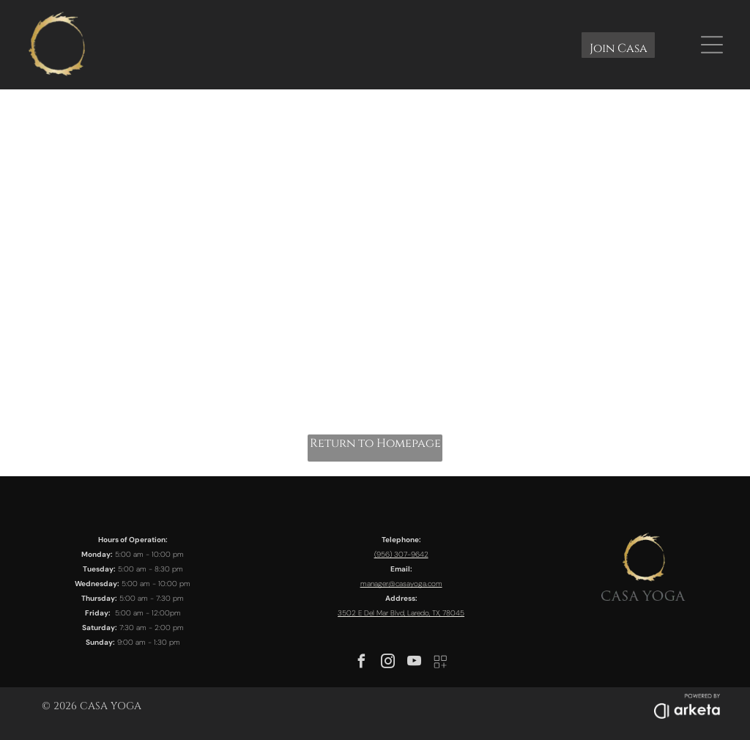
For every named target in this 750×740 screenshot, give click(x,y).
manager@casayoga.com (401, 583)
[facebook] (362, 663)
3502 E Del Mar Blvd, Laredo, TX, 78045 (401, 613)
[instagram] (388, 663)
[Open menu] (712, 45)
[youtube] (414, 663)
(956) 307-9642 (401, 554)
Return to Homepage (375, 443)
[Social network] (441, 663)
